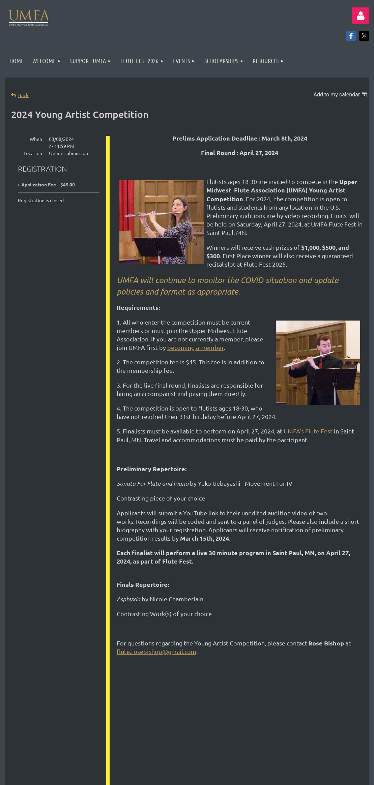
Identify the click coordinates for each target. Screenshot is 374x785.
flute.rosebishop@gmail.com (156, 651)
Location (33, 153)
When (36, 139)
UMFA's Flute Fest (308, 430)
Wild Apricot (288, 768)
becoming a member (195, 347)
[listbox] (341, 94)
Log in (360, 15)
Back (23, 95)
